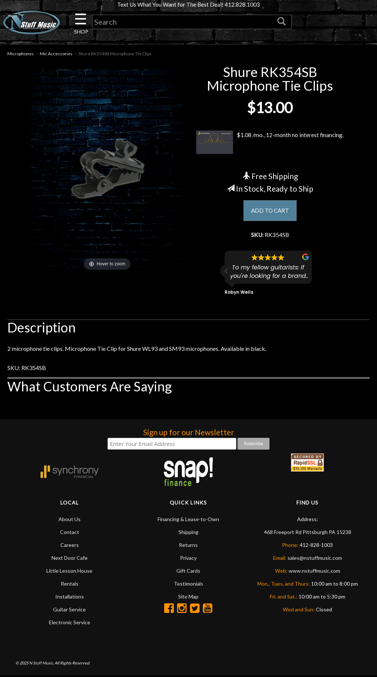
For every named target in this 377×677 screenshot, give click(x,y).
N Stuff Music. (41, 664)
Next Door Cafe (70, 559)
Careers (69, 546)
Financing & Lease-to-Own (188, 520)
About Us (70, 520)
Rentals (69, 585)
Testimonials (188, 585)
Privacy (188, 559)
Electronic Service (69, 624)
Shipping (188, 533)
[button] (226, 272)
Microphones (20, 54)
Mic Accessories (56, 54)
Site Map (188, 598)
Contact (69, 533)
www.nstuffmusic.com (314, 572)
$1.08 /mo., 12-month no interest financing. (270, 143)
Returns (188, 546)
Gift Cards (188, 572)
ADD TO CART (270, 211)
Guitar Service (69, 611)
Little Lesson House (69, 572)
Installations (69, 598)
